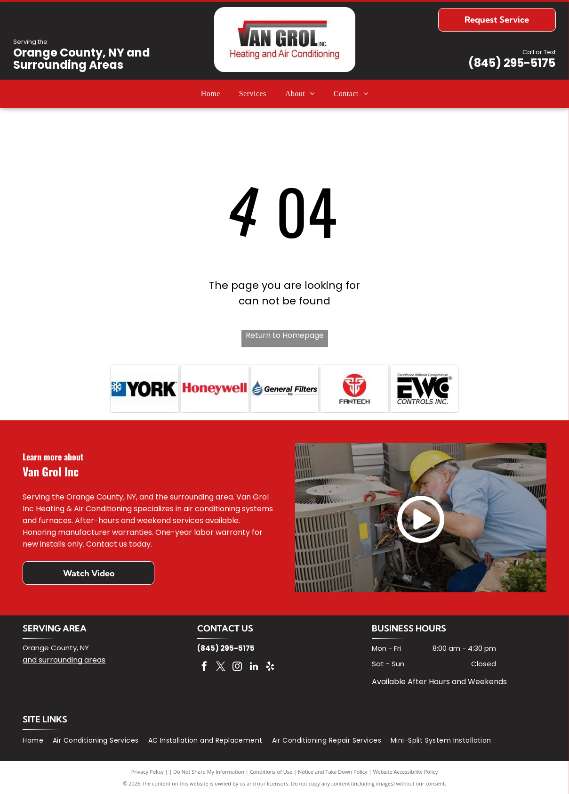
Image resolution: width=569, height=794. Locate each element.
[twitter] (221, 667)
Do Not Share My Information (208, 771)
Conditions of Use (271, 771)
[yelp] (270, 667)
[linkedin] (254, 667)
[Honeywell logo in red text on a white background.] (214, 388)
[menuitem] (211, 93)
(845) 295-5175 (511, 63)
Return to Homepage (285, 335)
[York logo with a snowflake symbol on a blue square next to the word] (144, 388)
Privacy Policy (147, 771)
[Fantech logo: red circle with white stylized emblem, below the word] (354, 388)
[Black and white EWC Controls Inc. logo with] (424, 388)
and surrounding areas (64, 660)
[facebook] (204, 667)
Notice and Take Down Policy (333, 771)
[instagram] (237, 667)
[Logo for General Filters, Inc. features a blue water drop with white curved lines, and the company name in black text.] (285, 388)
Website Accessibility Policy (405, 771)
